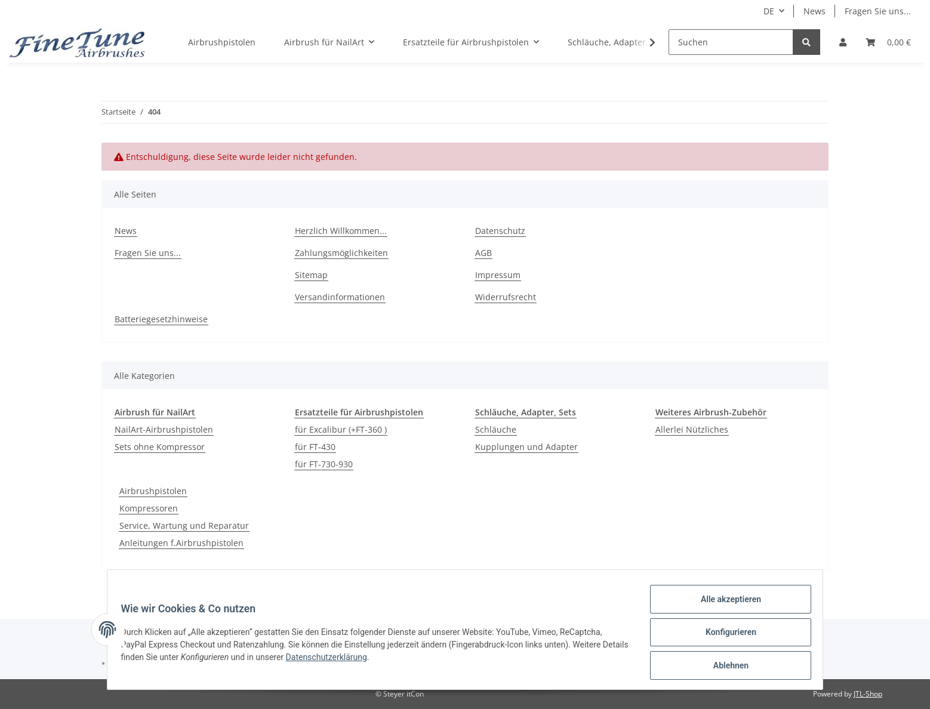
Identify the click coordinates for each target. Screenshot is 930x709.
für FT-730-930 (324, 464)
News (814, 11)
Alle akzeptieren (725, 604)
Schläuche (495, 429)
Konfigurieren (725, 635)
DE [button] (768, 11)
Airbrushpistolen (153, 491)
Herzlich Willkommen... (341, 230)
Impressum (498, 274)
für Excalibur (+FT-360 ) (341, 429)
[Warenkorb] (888, 42)
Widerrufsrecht (505, 297)
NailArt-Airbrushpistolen (164, 429)
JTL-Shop (868, 694)
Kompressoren (148, 508)
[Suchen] (731, 42)
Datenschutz (500, 230)
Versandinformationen (340, 297)
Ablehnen (725, 666)
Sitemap (311, 274)
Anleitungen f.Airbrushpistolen (181, 542)
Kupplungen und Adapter (526, 446)
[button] (843, 42)
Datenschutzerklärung (359, 660)
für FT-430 (315, 446)
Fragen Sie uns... (878, 11)
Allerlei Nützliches (691, 429)
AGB (483, 252)
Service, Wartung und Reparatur (184, 525)
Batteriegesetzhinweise (161, 319)
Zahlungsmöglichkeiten (341, 252)
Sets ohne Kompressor (160, 446)
